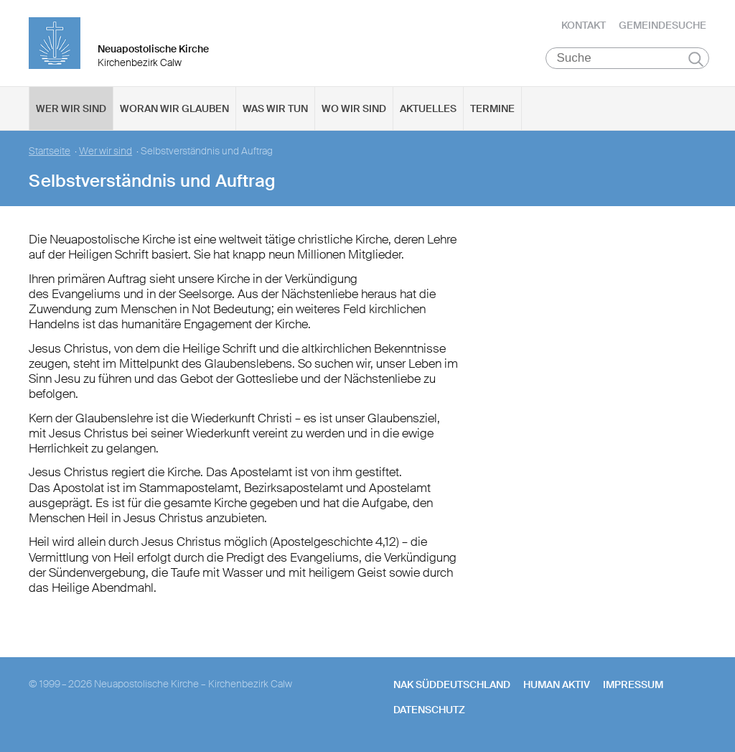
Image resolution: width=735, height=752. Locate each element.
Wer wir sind (71, 108)
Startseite (49, 151)
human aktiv (556, 684)
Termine (492, 108)
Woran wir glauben (174, 108)
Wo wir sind (354, 108)
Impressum (633, 684)
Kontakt (583, 25)
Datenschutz (429, 709)
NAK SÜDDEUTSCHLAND (451, 684)
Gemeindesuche (662, 25)
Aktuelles (428, 108)
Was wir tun (275, 108)
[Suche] (628, 58)
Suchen (695, 59)
